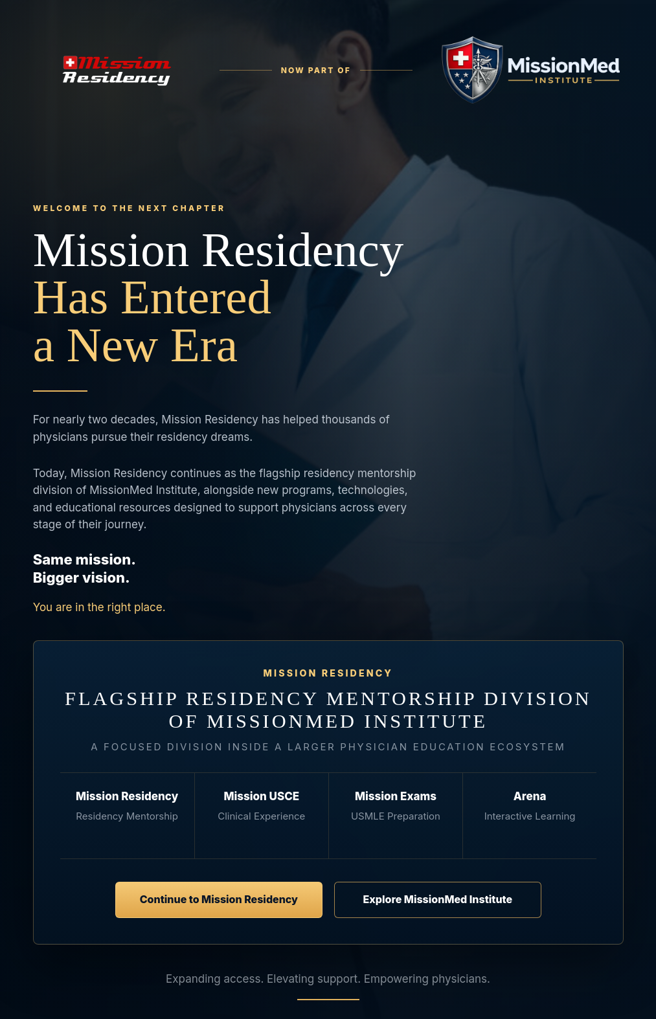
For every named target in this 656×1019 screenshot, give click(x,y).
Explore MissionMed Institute (437, 899)
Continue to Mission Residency (218, 899)
